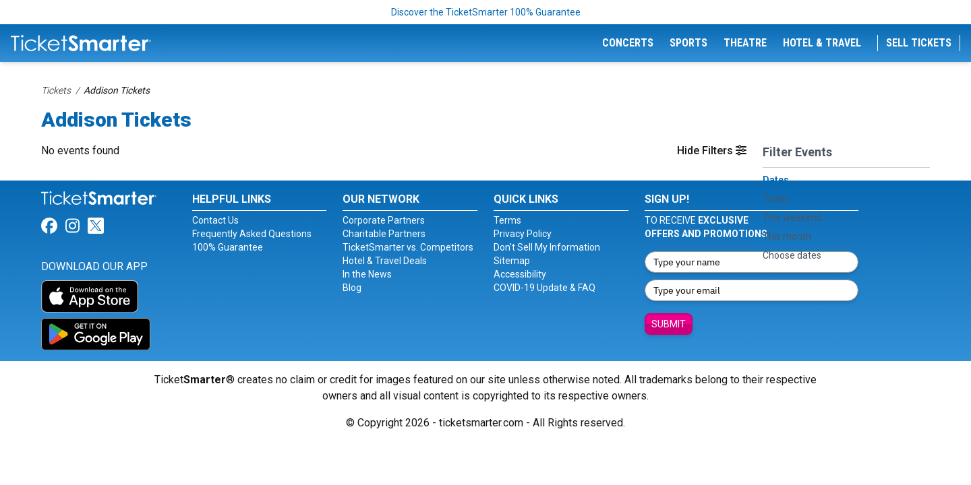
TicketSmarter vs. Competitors (408, 247)
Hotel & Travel (822, 42)
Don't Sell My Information (547, 247)
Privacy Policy (523, 233)
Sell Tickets (918, 42)
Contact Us (215, 220)
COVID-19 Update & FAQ (544, 287)
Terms (507, 220)
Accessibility (520, 274)
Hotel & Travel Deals (385, 260)
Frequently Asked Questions (252, 233)
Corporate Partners (384, 220)
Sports (688, 42)
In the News (367, 274)
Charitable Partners (384, 233)
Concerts (627, 42)
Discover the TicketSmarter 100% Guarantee (486, 12)
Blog (352, 287)
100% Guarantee (227, 247)
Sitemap (512, 260)
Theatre (745, 42)
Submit (668, 324)
